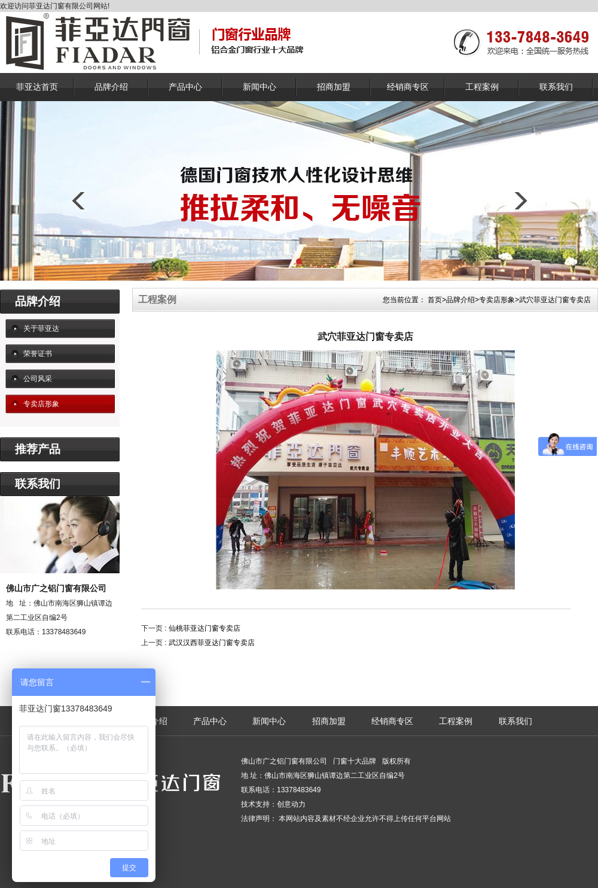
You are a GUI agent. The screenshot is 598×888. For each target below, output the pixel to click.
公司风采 (37, 379)
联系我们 (556, 87)
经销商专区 (408, 87)
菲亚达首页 (37, 87)
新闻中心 (259, 87)
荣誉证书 (37, 353)
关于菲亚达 (41, 328)
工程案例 (482, 87)
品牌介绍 (111, 87)
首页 (435, 300)
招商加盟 (333, 87)
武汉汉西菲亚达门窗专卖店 (212, 642)
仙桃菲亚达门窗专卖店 (204, 628)
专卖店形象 (41, 404)
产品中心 (185, 87)
